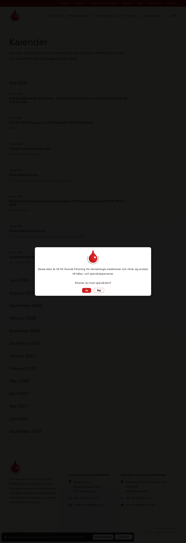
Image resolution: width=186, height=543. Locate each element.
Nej (99, 290)
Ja (86, 290)
